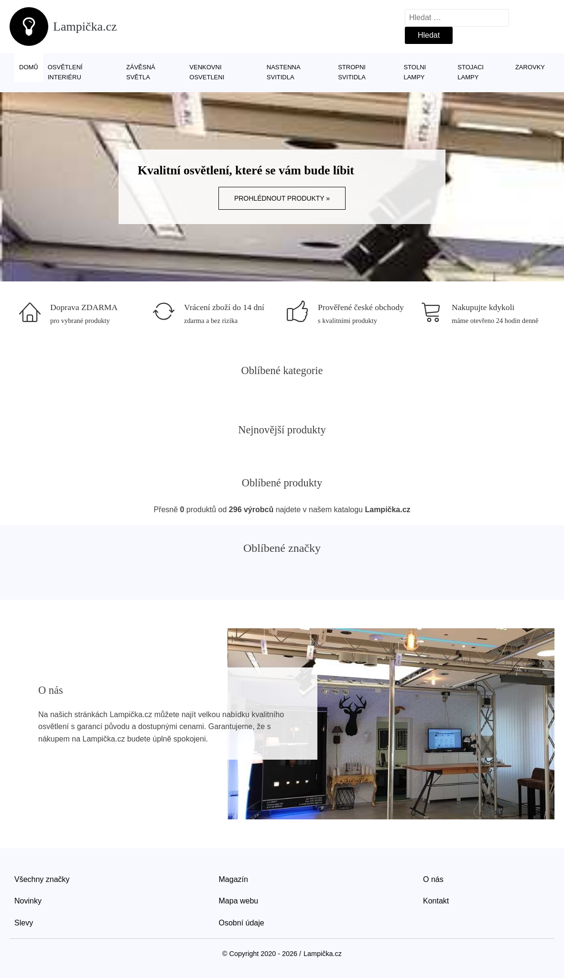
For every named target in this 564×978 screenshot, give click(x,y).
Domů (28, 67)
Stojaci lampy (470, 72)
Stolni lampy (414, 72)
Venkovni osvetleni (206, 72)
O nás (433, 879)
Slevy (23, 923)
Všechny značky (42, 879)
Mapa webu (239, 901)
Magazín (233, 879)
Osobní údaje (241, 923)
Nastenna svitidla (283, 72)
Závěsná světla (140, 72)
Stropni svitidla (352, 72)
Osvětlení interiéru (65, 72)
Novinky (28, 901)
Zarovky (530, 67)
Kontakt (436, 901)
